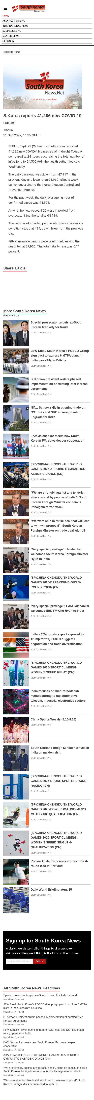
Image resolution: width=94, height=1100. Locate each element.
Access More (10, 315)
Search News (11, 35)
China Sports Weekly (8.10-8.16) (53, 719)
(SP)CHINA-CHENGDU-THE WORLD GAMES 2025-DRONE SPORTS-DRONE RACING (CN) (58, 781)
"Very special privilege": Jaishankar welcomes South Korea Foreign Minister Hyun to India (59, 554)
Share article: (15, 268)
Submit (40, 961)
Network (8, 40)
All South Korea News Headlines (31, 988)
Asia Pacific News (14, 20)
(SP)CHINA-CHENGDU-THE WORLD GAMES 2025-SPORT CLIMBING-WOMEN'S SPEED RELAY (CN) (56, 667)
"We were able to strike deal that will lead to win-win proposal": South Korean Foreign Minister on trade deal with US (60, 525)
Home (6, 15)
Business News (12, 30)
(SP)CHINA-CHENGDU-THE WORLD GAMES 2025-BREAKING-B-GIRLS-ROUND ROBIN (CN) (56, 582)
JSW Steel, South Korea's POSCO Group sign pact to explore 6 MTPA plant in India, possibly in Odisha (60, 355)
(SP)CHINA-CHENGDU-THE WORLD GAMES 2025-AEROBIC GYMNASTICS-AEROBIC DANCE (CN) (58, 469)
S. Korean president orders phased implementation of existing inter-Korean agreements (59, 384)
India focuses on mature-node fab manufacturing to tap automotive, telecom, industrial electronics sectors (58, 696)
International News (15, 25)
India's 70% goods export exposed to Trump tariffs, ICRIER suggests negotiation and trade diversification (57, 639)
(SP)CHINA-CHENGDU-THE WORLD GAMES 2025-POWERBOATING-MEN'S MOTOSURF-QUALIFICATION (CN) (58, 809)
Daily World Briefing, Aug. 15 (51, 889)
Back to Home (11, 52)
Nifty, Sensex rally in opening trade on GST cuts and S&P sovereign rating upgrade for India (58, 412)
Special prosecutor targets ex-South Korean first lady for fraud (40, 995)
